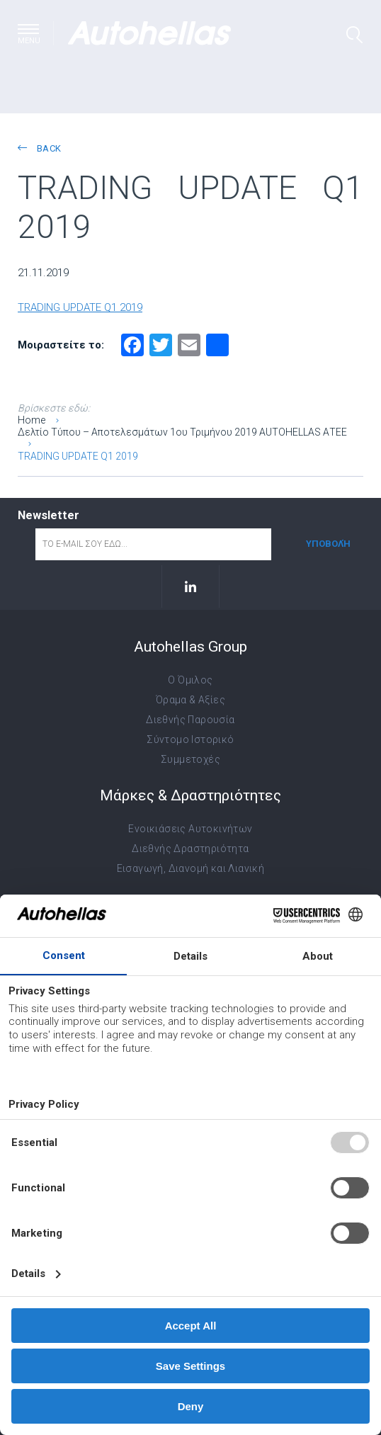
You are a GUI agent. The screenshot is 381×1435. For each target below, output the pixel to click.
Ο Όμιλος (190, 680)
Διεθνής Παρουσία (190, 719)
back (39, 148)
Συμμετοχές (190, 759)
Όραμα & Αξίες (190, 699)
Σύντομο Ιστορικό (190, 739)
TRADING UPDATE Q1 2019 (80, 307)
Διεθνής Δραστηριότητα (190, 848)
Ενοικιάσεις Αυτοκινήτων (190, 828)
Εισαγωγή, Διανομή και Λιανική (191, 868)
